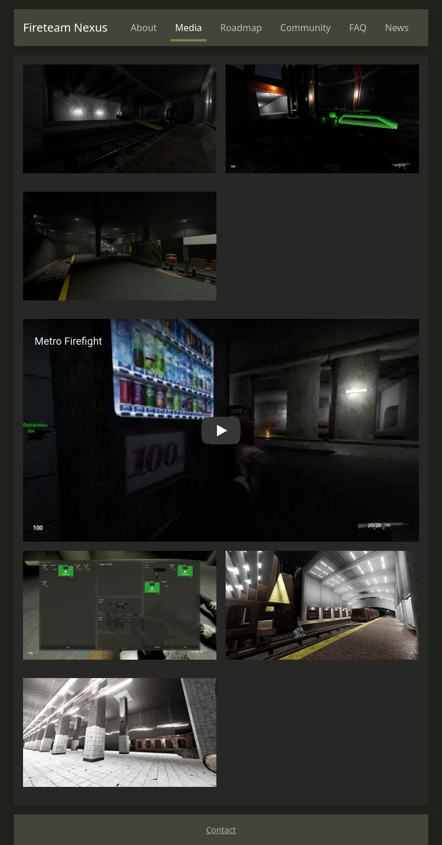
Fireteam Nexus (65, 27)
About (144, 27)
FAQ (358, 27)
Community (305, 27)
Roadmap (241, 27)
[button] (221, 430)
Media (188, 27)
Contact (221, 829)
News (397, 27)
